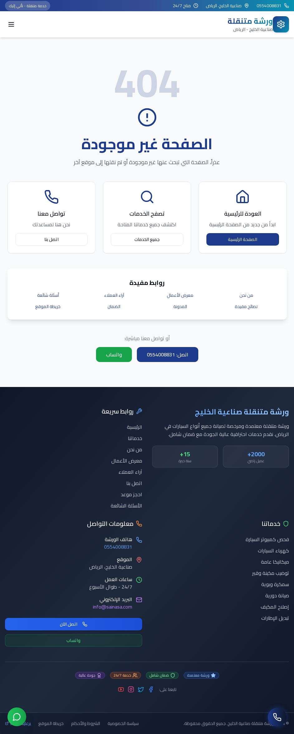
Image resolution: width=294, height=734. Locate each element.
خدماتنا (135, 438)
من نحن (246, 295)
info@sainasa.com (112, 606)
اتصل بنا (51, 239)
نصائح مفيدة (246, 306)
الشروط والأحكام (85, 723)
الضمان (114, 306)
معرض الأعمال (180, 295)
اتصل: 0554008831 (167, 354)
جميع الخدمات (147, 239)
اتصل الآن (73, 624)
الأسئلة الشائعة (126, 505)
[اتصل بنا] (277, 717)
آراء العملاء (114, 295)
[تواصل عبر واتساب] (16, 716)
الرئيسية (134, 427)
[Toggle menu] (11, 24)
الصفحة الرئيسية (242, 239)
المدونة (180, 306)
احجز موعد (131, 494)
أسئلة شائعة (48, 295)
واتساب (114, 354)
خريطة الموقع (47, 306)
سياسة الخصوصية (123, 723)
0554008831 (118, 546)
